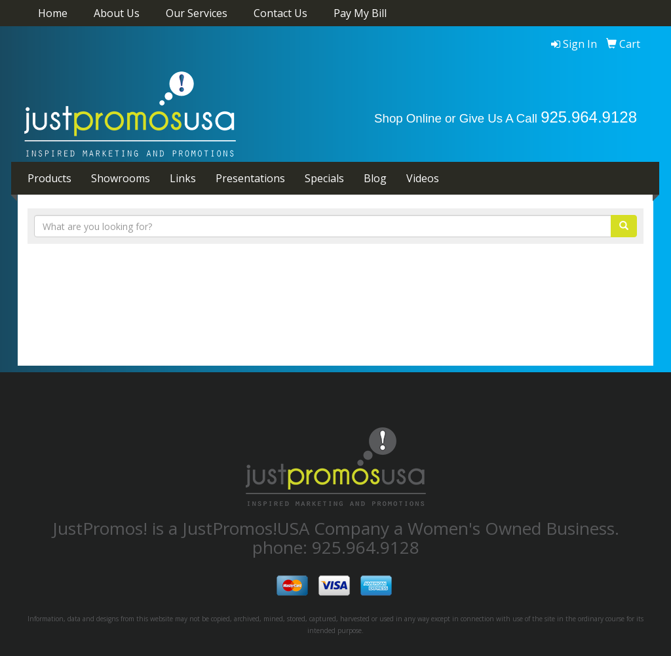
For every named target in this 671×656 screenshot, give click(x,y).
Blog (375, 178)
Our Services (196, 13)
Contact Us (280, 13)
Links (183, 178)
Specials (324, 178)
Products (49, 178)
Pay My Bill (360, 13)
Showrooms (120, 178)
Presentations (250, 178)
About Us (117, 13)
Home (52, 13)
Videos (422, 178)
